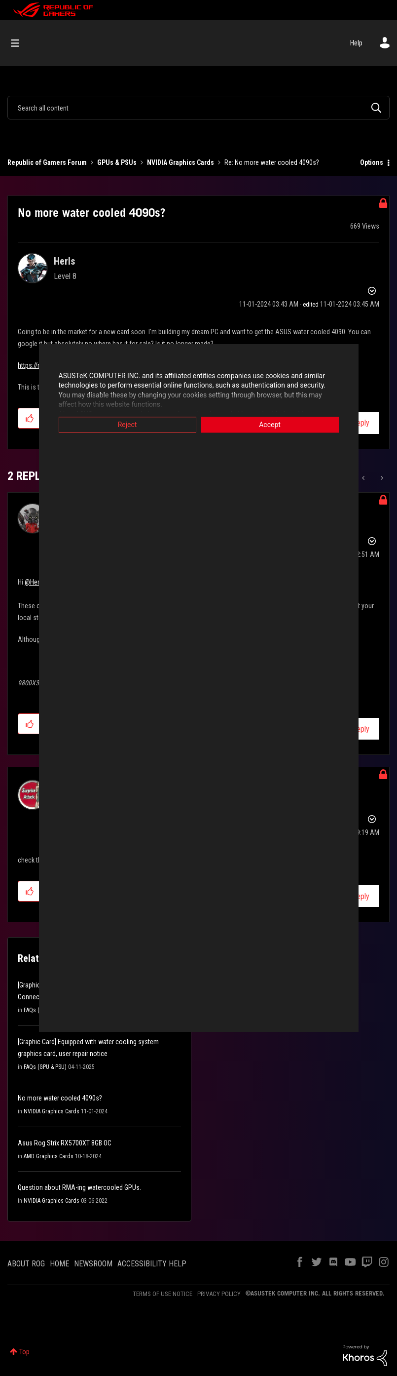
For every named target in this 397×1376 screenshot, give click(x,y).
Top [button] (24, 1352)
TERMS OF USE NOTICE (162, 1293)
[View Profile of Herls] (64, 261)
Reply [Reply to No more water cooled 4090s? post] (360, 423)
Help (356, 43)
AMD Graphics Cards (48, 1156)
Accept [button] (270, 425)
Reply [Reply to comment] (360, 729)
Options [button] (371, 162)
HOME (59, 1263)
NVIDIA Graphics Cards (180, 162)
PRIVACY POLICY (219, 1293)
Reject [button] (127, 425)
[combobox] (198, 107)
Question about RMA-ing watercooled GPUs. (79, 1187)
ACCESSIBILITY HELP (151, 1263)
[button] (29, 418)
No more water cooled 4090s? (60, 1098)
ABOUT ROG (26, 1263)
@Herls (34, 582)
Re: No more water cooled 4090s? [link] (271, 162)
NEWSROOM (93, 1263)
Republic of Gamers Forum (47, 162)
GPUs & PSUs (117, 162)
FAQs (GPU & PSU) (45, 1066)
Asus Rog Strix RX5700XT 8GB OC (64, 1143)
